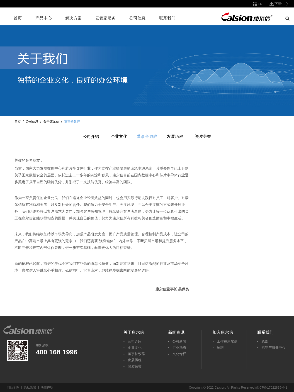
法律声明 (47, 387)
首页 (18, 121)
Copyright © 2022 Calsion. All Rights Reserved (222, 387)
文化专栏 (179, 354)
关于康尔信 (51, 121)
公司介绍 (91, 136)
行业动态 (179, 347)
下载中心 (281, 4)
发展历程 (175, 136)
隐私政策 (30, 387)
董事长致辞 (147, 136)
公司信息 (32, 121)
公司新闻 (179, 341)
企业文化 (119, 136)
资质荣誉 (203, 136)
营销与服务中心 (273, 347)
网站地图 (13, 387)
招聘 (220, 347)
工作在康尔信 (227, 341)
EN (260, 4)
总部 (265, 341)
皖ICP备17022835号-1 (271, 387)
